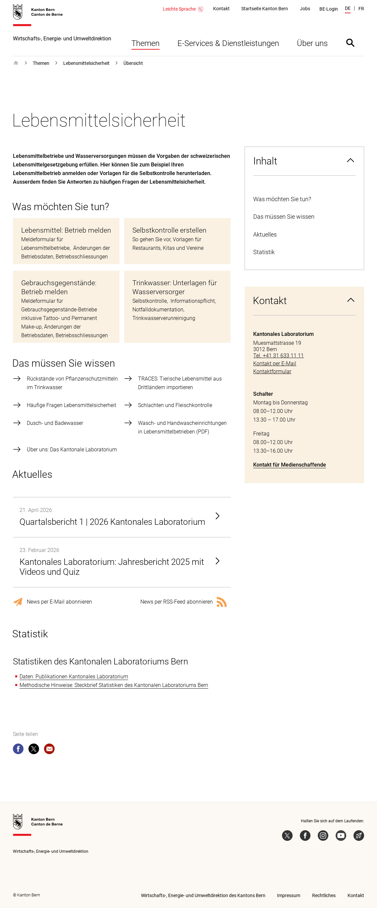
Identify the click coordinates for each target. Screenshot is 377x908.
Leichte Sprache (183, 9)
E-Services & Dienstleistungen (228, 43)
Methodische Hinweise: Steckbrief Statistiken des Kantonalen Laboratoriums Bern (114, 685)
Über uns (312, 43)
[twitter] (33, 750)
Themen (145, 43)
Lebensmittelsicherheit (86, 63)
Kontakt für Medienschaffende (289, 465)
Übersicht (133, 63)
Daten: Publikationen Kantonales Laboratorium (74, 676)
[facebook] (18, 750)
